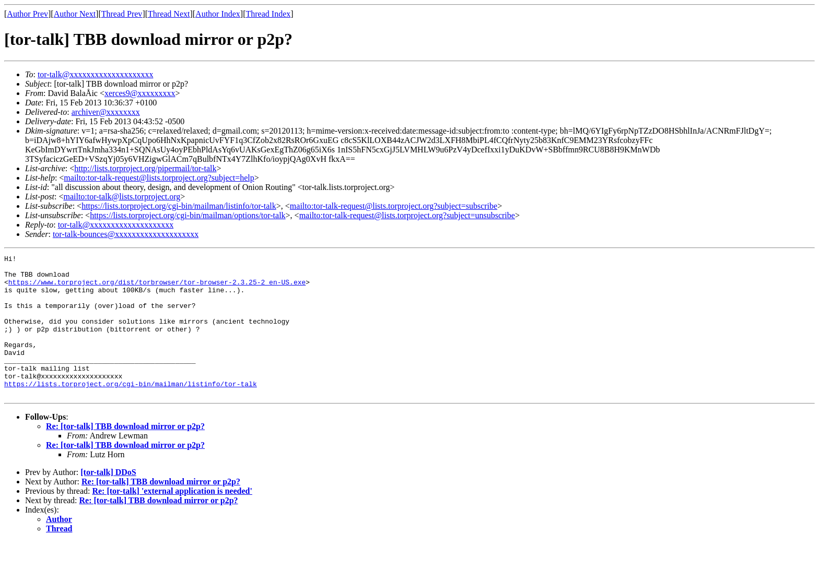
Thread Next (169, 13)
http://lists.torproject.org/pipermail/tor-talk (145, 168)
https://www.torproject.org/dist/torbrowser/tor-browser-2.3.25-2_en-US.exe (157, 288)
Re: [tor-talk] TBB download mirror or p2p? (125, 454)
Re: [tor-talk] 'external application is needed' (172, 519)
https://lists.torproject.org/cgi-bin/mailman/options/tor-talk (187, 215)
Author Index (217, 13)
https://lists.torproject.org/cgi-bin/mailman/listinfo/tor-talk (178, 205)
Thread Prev (122, 13)
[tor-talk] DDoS (108, 500)
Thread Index (268, 13)
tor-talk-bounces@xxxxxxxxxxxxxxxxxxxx (125, 234)
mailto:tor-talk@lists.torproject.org (121, 196)
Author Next (75, 13)
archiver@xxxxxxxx (106, 112)
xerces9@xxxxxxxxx (140, 93)
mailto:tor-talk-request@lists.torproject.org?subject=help (159, 177)
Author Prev (27, 13)
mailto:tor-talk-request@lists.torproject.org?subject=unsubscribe (407, 215)
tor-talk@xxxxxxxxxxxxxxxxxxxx (96, 74)
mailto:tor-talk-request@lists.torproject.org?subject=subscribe (393, 205)
